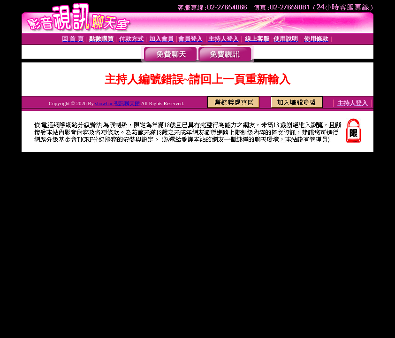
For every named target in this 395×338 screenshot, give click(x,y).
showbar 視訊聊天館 (118, 103)
